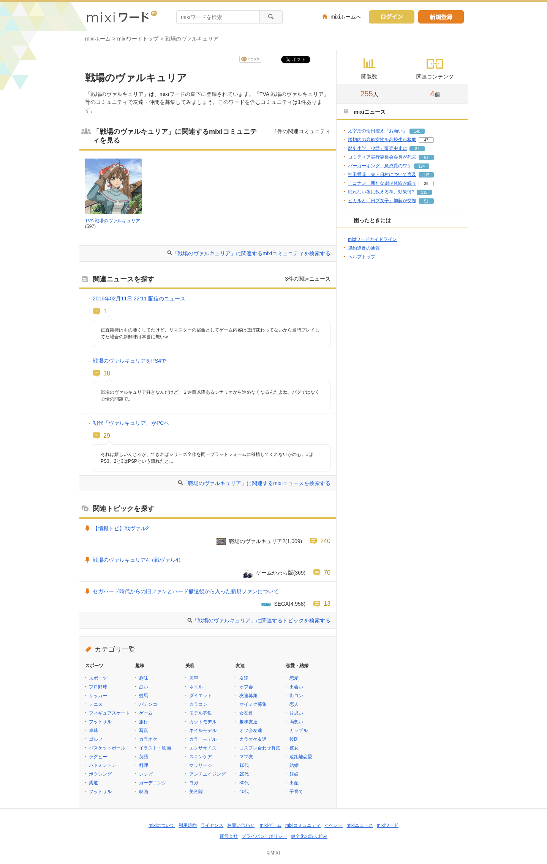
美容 (193, 678)
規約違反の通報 (364, 248)
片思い (296, 713)
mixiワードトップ (138, 39)
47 (426, 140)
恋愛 (294, 678)
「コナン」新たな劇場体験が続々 (382, 183)
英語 (143, 756)
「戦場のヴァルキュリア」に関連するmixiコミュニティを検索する (251, 253)
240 (325, 540)
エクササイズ (203, 748)
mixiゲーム (270, 825)
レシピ (146, 774)
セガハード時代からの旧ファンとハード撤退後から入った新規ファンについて (186, 591)
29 (106, 435)
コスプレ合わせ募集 (259, 748)
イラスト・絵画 (155, 748)
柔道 (93, 782)
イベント (333, 825)
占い (143, 687)
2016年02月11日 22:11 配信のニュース (139, 298)
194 (422, 166)
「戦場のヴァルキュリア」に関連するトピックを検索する (261, 620)
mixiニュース (359, 825)
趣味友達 (248, 721)
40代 (244, 791)
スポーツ (98, 678)
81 (417, 149)
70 (327, 572)
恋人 (294, 704)
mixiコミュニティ (303, 825)
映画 (143, 791)
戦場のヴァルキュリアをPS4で (129, 361)
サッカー (98, 695)
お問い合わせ (241, 825)
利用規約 (188, 825)
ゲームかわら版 (274, 573)
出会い (296, 687)
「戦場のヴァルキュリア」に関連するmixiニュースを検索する (256, 483)
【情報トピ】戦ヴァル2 (121, 528)
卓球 (93, 730)
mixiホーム (98, 39)
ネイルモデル (203, 730)
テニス (96, 704)
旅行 (143, 721)
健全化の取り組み (309, 836)
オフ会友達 (250, 730)
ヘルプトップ (361, 256)
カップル (298, 730)
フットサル (100, 721)
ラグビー (98, 756)
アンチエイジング (207, 774)
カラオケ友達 (253, 739)
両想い (296, 721)
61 (426, 158)
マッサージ (200, 765)
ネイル (196, 687)
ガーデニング (152, 782)
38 (106, 373)
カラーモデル (203, 739)
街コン (296, 695)
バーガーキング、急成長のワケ (380, 165)
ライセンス (212, 825)
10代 (244, 765)
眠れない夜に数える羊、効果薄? (381, 192)
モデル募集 (200, 713)
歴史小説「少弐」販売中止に (377, 148)
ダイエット (200, 695)
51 (426, 201)
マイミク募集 (253, 704)
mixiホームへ (345, 17)
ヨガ (193, 782)
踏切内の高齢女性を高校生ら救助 (382, 139)
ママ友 (246, 756)
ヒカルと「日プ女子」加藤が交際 (382, 200)
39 (426, 184)
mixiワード (387, 825)
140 (417, 131)
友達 (243, 678)
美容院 (196, 791)
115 (426, 175)
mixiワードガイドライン (372, 239)
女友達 (246, 713)
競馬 (143, 695)
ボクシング (100, 774)
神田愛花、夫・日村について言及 (382, 174)
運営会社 (229, 836)
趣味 (143, 678)
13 (327, 603)
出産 (294, 782)
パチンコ (148, 704)
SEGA (281, 604)
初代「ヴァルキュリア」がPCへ (131, 423)
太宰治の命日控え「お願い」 (377, 131)
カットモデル (203, 721)
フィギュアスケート (109, 713)
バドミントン (102, 765)
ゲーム (146, 713)
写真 (143, 730)
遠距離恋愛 (300, 756)
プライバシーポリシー (264, 836)
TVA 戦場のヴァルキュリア (112, 220)
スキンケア (200, 756)
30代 (244, 782)
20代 (244, 774)
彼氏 (294, 739)
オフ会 (246, 687)
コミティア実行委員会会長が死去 (382, 157)
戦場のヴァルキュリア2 (257, 541)
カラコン (198, 704)
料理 (143, 765)
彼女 (294, 748)
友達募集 (248, 695)
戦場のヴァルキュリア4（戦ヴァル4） (138, 560)
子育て (296, 791)
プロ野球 (98, 687)
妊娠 (294, 774)
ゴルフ (96, 739)
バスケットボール (107, 748)
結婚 (294, 765)
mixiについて (162, 825)
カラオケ (148, 739)
